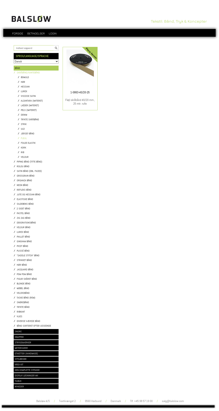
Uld (23, 128)
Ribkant (21, 311)
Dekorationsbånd (26, 222)
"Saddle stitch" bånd (28, 255)
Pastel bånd (23, 213)
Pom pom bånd (24, 274)
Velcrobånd (23, 293)
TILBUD (18, 381)
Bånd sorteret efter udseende (34, 325)
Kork (23, 147)
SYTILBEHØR (21, 359)
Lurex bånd (23, 232)
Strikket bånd (24, 260)
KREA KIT (19, 364)
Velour (25, 157)
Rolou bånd (23, 166)
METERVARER (21, 348)
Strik (24, 124)
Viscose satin (28, 96)
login (53, 33)
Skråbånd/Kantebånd (28, 72)
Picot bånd (22, 246)
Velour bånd (23, 227)
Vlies (19, 316)
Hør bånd (22, 264)
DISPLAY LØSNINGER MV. (26, 375)
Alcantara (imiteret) (32, 100)
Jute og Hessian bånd (28, 194)
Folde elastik (28, 143)
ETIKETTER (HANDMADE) (26, 353)
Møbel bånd (23, 288)
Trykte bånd (23, 307)
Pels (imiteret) (29, 110)
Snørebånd (23, 302)
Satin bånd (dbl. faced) (29, 171)
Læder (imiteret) (30, 105)
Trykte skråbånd (30, 119)
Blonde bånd (23, 283)
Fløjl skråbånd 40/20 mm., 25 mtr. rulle (80, 101)
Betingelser (36, 33)
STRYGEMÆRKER (23, 342)
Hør (23, 82)
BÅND (17, 68)
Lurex (24, 91)
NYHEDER (19, 386)
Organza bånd (24, 180)
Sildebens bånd (25, 204)
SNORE (18, 331)
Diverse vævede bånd (28, 321)
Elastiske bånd (25, 199)
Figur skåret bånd (27, 279)
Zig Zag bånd (23, 218)
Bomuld (25, 77)
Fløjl (24, 138)
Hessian (25, 86)
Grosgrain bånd (25, 175)
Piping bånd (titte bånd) (29, 161)
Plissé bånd (23, 250)
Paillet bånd (23, 236)
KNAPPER (19, 337)
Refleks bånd (24, 189)
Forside (17, 33)
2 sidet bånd (23, 208)
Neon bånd (22, 185)
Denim (24, 114)
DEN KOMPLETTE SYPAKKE (27, 370)
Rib (22, 152)
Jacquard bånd (25, 269)
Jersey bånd (27, 133)
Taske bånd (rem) (26, 297)
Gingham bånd (24, 241)
